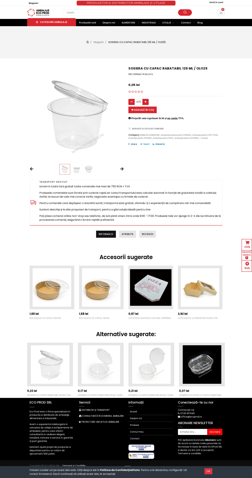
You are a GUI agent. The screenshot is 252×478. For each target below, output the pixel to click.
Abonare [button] (214, 432)
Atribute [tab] (128, 234)
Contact (135, 438)
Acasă (133, 411)
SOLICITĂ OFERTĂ (246, 255)
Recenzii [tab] (147, 234)
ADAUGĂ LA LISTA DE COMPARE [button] (146, 128)
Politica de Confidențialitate (120, 470)
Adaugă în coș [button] (142, 110)
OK (208, 471)
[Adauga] (145, 102)
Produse (134, 425)
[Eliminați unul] (131, 102)
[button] (31, 169)
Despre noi (136, 418)
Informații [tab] (106, 234)
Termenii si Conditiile (74, 465)
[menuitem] (89, 23)
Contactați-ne (186, 410)
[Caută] (185, 12)
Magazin (33, 3)
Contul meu (137, 431)
